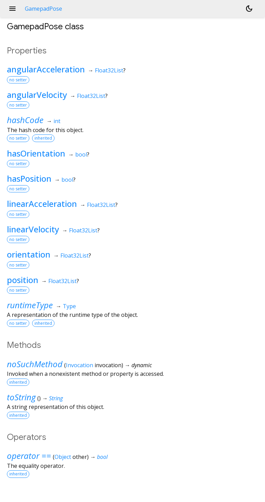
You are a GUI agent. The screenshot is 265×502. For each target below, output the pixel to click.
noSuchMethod (34, 364)
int (56, 121)
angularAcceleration (46, 69)
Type (69, 306)
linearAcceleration (42, 203)
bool (81, 154)
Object (63, 457)
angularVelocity (37, 94)
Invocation (79, 365)
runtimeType (30, 305)
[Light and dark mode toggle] (249, 8)
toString (21, 397)
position (22, 279)
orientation (28, 254)
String (56, 398)
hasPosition (29, 178)
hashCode (25, 120)
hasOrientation (36, 153)
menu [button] (12, 8)
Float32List (109, 70)
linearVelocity (33, 229)
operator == (29, 455)
